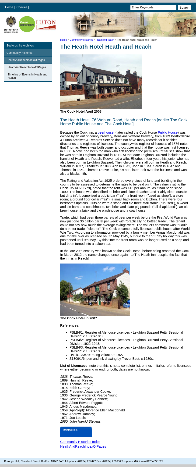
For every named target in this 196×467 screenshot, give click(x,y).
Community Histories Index (80, 442)
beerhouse (106, 132)
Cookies (22, 7)
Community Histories (81, 39)
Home (9, 7)
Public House (168, 132)
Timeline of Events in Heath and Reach (27, 76)
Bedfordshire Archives (20, 45)
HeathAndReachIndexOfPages (26, 60)
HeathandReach (105, 39)
